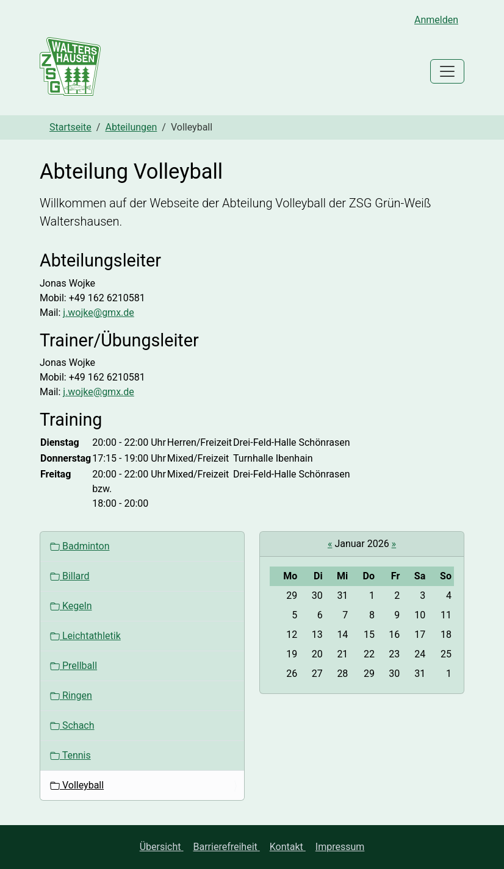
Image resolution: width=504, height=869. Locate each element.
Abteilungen (131, 127)
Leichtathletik (85, 636)
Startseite (70, 127)
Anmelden (436, 20)
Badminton (79, 546)
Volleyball (77, 785)
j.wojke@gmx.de (98, 312)
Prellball (73, 665)
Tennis (70, 755)
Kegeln (71, 606)
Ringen (71, 695)
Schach (72, 725)
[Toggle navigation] (447, 71)
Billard (70, 576)
